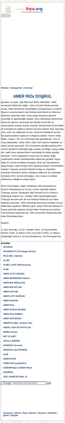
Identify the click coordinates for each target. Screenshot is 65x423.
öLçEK (6, 260)
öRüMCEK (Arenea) (12, 345)
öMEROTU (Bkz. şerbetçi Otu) (17, 323)
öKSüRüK (8, 247)
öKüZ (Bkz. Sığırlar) (12, 256)
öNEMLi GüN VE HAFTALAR (17, 327)
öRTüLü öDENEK (11, 341)
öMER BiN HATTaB (12, 287)
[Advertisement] (32, 52)
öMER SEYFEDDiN (12, 318)
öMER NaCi (8, 305)
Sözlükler (52, 413)
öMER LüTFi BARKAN (14, 296)
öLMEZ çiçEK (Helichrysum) (17, 265)
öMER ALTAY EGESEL (14, 274)
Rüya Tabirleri (29, 413)
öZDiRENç (8, 372)
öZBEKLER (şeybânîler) (14, 363)
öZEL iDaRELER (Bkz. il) (15, 377)
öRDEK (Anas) (10, 332)
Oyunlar (42, 413)
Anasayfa (7, 413)
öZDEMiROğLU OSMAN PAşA (17, 368)
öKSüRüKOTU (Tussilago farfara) (19, 251)
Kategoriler (16, 88)
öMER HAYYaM (10, 291)
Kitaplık (14, 415)
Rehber (5, 88)
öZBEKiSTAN (9, 359)
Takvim (17, 413)
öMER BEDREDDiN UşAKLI (16, 278)
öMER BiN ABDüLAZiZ (14, 283)
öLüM (6, 269)
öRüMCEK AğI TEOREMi (15, 350)
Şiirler (6, 415)
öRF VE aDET (9, 336)
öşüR (5, 354)
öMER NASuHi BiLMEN (14, 309)
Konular (28, 88)
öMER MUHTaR (10, 300)
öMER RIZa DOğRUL (13, 314)
